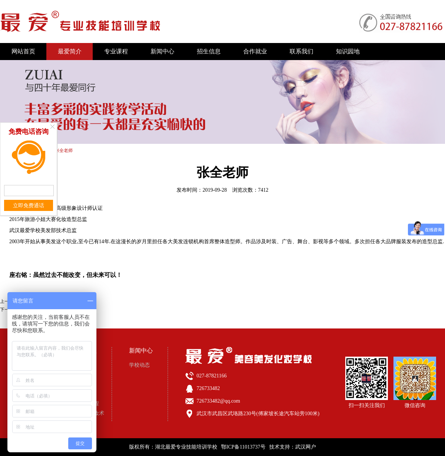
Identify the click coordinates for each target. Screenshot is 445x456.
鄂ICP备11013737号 (243, 447)
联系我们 (301, 51)
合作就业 (255, 51)
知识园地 (348, 51)
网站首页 (23, 51)
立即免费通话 (28, 205)
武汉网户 (305, 447)
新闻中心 (162, 51)
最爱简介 (70, 51)
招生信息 (209, 51)
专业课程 (116, 51)
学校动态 (139, 365)
